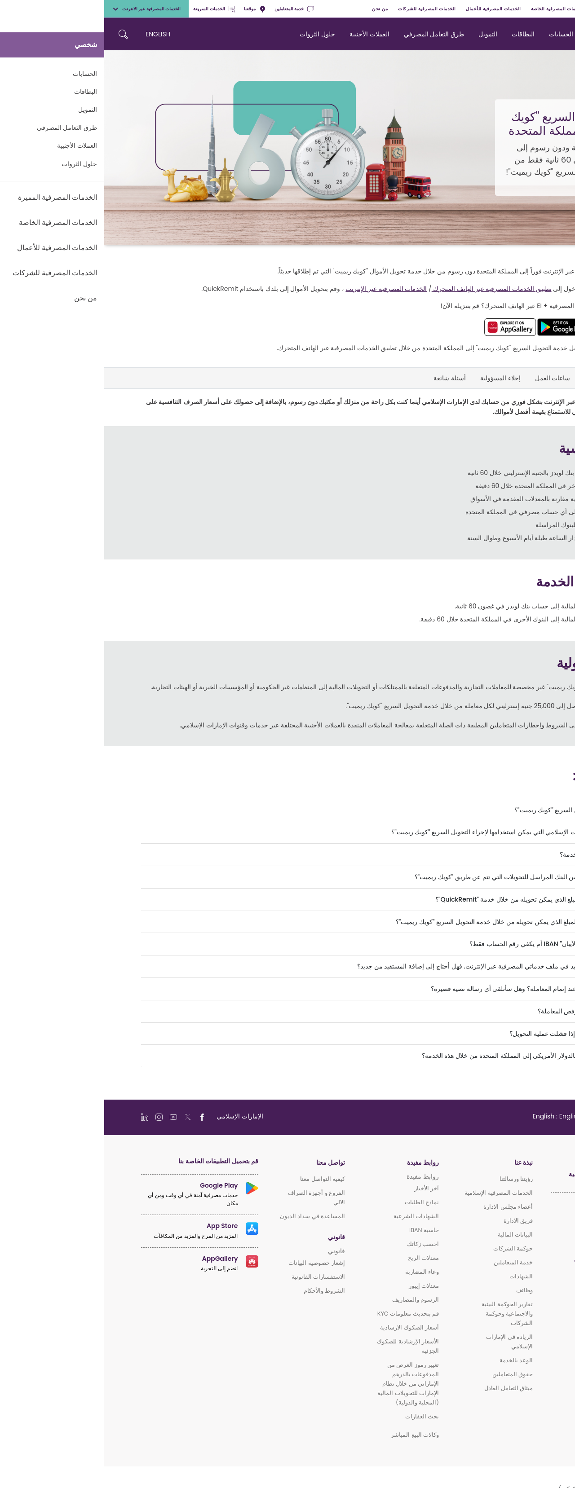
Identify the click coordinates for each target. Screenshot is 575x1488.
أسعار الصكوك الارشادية (305, 1327)
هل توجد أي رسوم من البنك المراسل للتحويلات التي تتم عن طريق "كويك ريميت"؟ (416, 876)
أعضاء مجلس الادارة (404, 1207)
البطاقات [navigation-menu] (418, 34)
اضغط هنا (525, 347)
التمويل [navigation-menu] (383, 34)
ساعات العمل (448, 378)
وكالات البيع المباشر (311, 1435)
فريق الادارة (414, 1220)
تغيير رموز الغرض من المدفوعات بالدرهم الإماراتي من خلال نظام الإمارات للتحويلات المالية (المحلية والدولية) (304, 1383)
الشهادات (417, 1276)
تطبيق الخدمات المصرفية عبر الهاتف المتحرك (387, 288)
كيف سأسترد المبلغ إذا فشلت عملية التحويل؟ (463, 1033)
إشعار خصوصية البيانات (212, 1263)
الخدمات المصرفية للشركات (323, 8)
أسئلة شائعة (345, 378)
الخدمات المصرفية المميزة (517, 8)
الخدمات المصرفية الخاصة (453, 8)
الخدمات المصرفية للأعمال (389, 8)
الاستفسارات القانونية (214, 1277)
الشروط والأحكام (220, 1290)
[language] (459, 1116)
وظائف (420, 1290)
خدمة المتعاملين (189, 8)
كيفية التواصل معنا (218, 1179)
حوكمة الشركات (409, 1248)
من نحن (275, 8)
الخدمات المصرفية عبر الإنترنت (282, 288)
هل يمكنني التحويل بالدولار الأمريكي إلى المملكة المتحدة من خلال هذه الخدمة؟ (420, 1055)
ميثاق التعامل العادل (404, 1388)
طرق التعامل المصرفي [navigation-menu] (330, 34)
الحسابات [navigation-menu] (457, 34)
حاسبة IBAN (320, 1230)
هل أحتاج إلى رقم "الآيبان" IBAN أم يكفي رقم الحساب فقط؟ (443, 943)
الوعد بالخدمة (412, 1360)
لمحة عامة (524, 378)
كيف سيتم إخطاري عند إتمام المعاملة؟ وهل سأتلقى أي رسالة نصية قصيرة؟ (424, 988)
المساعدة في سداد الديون (208, 1216)
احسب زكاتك (319, 1244)
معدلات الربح (319, 1258)
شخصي (562, 8)
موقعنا (150, 8)
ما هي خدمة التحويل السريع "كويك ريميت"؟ (466, 810)
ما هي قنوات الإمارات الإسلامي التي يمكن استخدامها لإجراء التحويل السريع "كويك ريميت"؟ (404, 832)
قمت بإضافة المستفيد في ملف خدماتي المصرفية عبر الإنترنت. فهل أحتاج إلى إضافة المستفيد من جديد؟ (387, 966)
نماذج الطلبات (318, 1202)
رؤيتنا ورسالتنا (412, 1179)
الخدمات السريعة (109, 8)
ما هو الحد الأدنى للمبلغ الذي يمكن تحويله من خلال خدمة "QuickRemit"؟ (426, 899)
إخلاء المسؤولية (396, 378)
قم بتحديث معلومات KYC (304, 1313)
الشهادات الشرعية (312, 1216)
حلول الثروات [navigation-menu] (213, 34)
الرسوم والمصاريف (311, 1299)
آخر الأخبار (322, 1188)
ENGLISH (53, 34)
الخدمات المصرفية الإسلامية (394, 1193)
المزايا (488, 378)
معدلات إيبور (320, 1286)
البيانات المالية (411, 1234)
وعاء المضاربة (318, 1272)
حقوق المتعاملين (408, 1374)
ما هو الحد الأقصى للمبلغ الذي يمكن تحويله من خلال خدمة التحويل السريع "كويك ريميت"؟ (407, 921)
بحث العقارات (318, 1416)
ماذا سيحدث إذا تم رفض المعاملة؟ (477, 1011)
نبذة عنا (419, 1163)
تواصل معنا (226, 1163)
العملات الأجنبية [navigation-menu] (265, 34)
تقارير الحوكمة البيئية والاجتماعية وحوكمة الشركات (403, 1313)
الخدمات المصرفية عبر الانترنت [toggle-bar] (42, 8)
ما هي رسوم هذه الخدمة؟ (489, 854)
